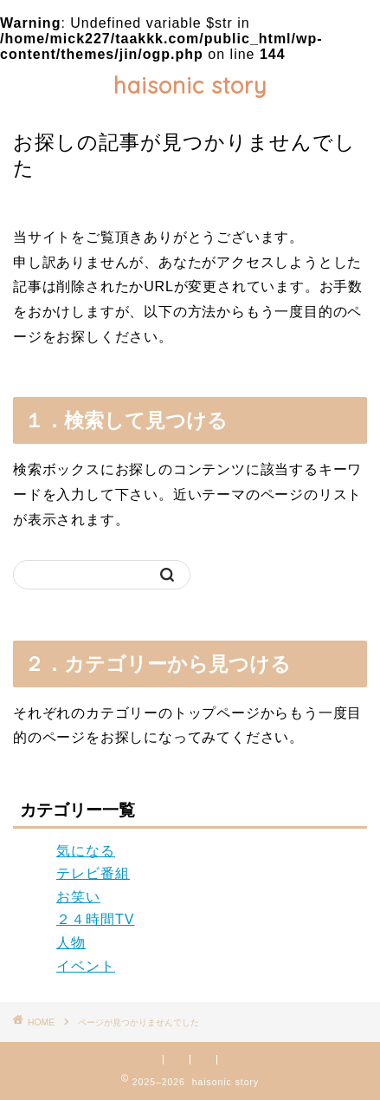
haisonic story (190, 85)
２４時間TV (95, 919)
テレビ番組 (93, 873)
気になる (85, 850)
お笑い (78, 896)
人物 (71, 942)
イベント (85, 966)
